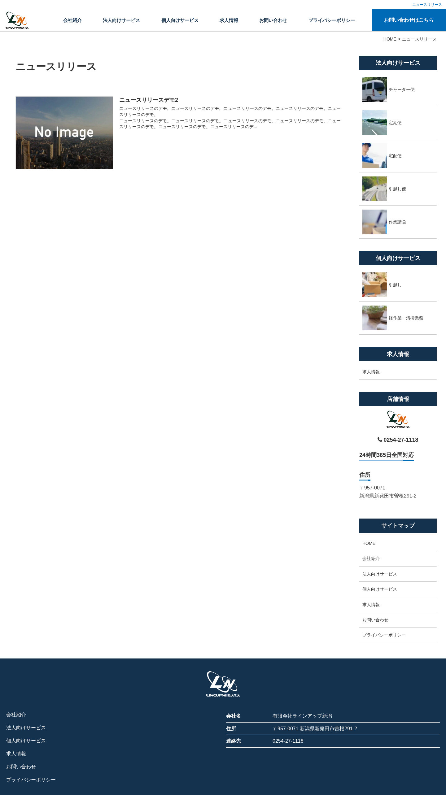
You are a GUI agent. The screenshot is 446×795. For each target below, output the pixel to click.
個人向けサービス (180, 20)
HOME (368, 543)
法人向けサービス (121, 20)
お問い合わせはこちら (409, 20)
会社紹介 (72, 20)
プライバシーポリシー (331, 20)
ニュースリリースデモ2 (148, 100)
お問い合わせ (273, 20)
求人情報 (229, 20)
